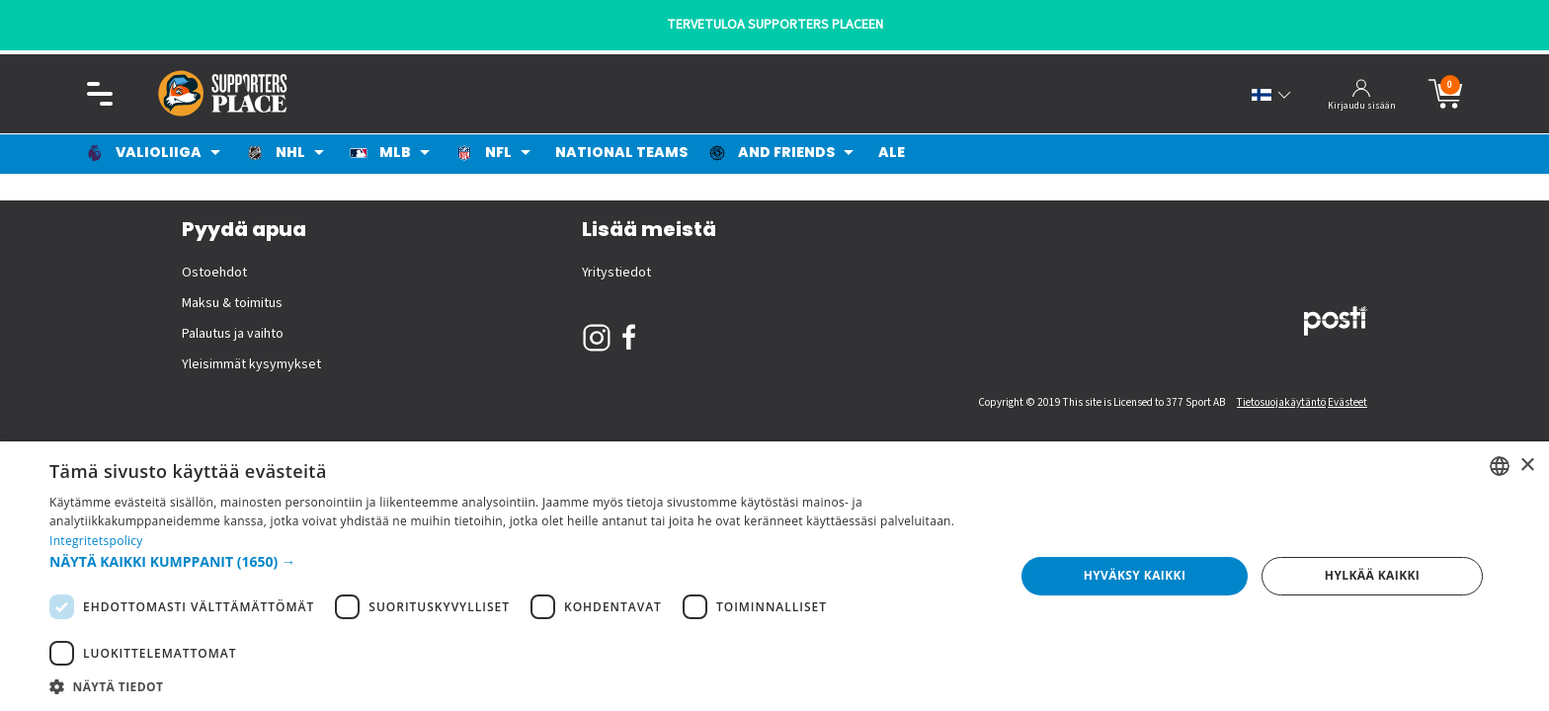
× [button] (1526, 465)
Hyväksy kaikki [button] (1135, 575)
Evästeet (1347, 402)
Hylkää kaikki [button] (1372, 575)
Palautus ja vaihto (233, 334)
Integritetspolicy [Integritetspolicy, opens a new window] (96, 540)
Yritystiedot (616, 272)
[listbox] (1499, 466)
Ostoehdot (214, 272)
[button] (517, 561)
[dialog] (774, 576)
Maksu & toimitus (232, 303)
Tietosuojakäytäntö (1281, 402)
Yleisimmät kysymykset (251, 364)
